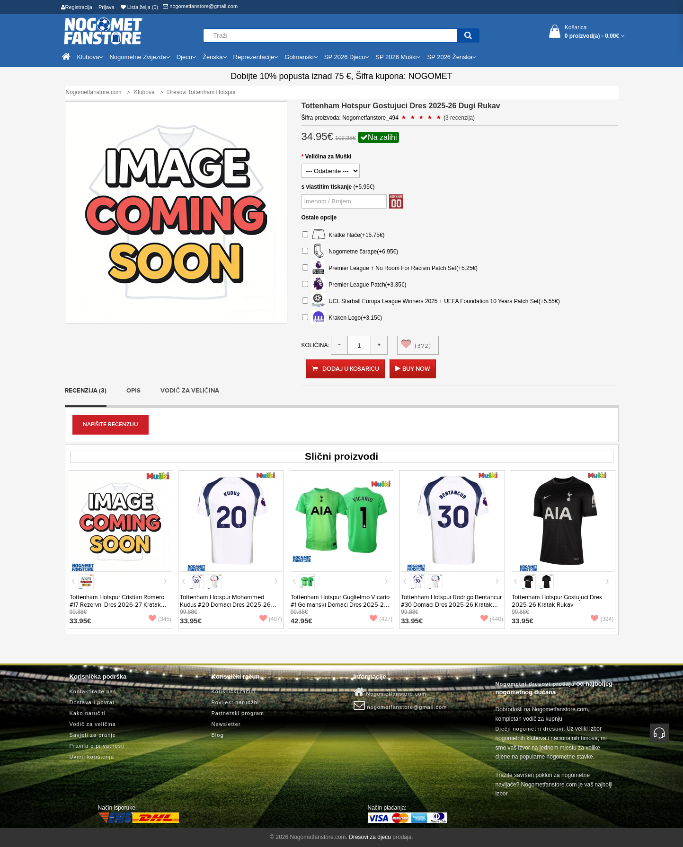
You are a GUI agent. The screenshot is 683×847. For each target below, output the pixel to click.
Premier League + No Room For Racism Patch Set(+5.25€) (390, 268)
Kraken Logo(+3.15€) (342, 318)
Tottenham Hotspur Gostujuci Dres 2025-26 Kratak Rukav (557, 601)
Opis (133, 390)
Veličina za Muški (328, 156)
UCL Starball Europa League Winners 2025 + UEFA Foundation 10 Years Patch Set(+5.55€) (431, 301)
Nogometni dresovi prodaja (535, 684)
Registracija (76, 7)
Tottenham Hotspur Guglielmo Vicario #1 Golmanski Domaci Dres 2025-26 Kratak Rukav (340, 605)
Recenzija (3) (85, 390)
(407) (270, 619)
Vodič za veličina (189, 390)
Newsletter (226, 724)
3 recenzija (459, 117)
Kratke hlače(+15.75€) (343, 235)
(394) (602, 619)
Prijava (106, 7)
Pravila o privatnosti (97, 746)
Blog (218, 735)
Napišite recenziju (111, 424)
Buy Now (416, 369)
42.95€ (301, 621)
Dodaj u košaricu (345, 369)
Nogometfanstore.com (390, 692)
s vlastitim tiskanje (327, 186)
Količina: (315, 345)
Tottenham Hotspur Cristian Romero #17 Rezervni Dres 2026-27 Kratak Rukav (117, 605)
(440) (491, 619)
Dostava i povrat (92, 702)
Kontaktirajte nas (93, 691)
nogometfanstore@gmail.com (200, 6)
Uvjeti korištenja (92, 757)
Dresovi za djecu (370, 837)
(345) (160, 619)
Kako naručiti (88, 713)
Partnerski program (238, 713)
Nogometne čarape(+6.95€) (350, 252)
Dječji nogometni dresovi (530, 729)
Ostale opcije (319, 217)
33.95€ (80, 621)
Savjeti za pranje (93, 735)
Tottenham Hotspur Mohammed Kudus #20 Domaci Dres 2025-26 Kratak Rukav (225, 605)
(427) (381, 619)
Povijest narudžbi (235, 702)
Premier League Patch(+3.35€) (354, 285)
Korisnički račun (234, 691)
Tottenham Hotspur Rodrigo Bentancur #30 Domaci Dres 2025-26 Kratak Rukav (451, 605)
